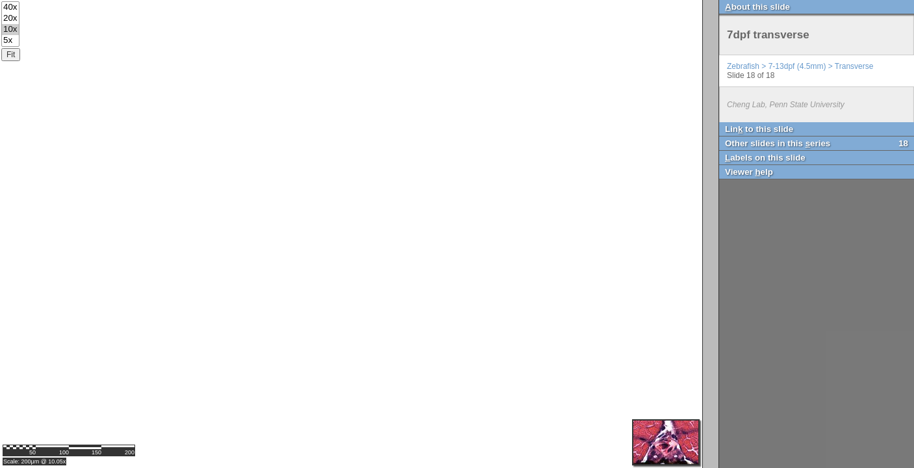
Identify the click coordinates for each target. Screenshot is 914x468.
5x (10, 40)
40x (10, 7)
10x (10, 29)
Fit (10, 54)
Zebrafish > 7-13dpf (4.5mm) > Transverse (800, 66)
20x (10, 18)
